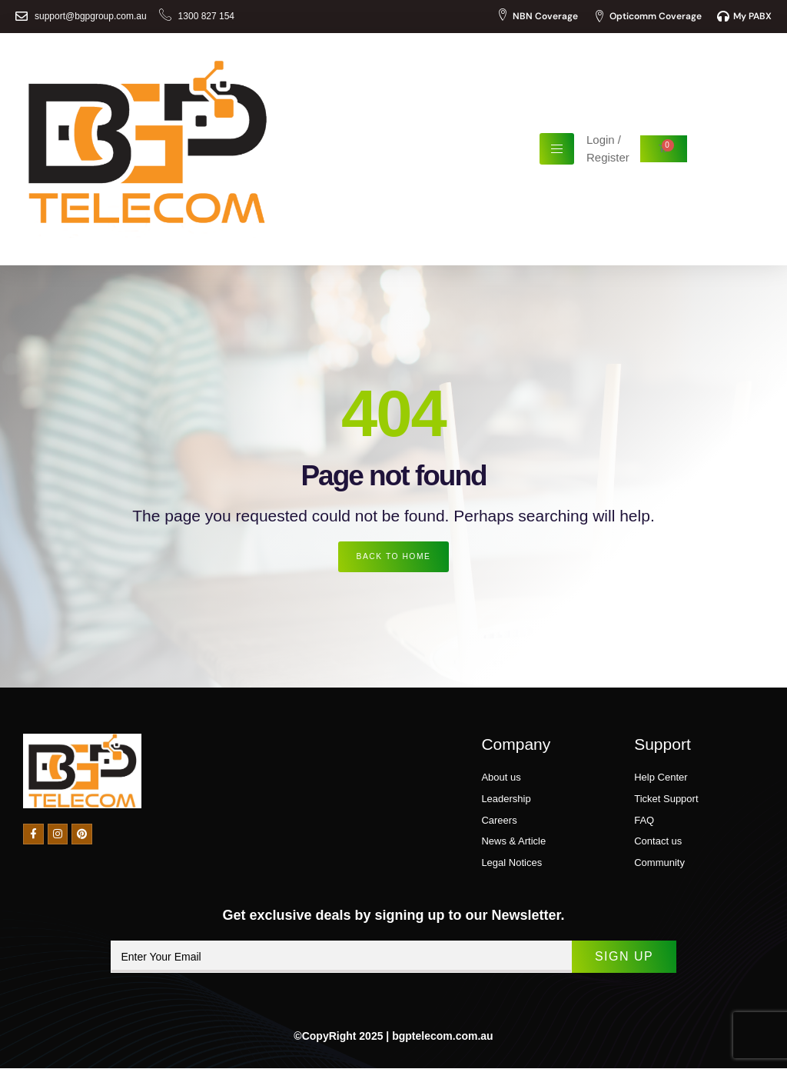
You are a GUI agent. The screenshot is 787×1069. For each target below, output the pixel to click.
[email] (332, 957)
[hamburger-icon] (557, 149)
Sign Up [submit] (614, 957)
